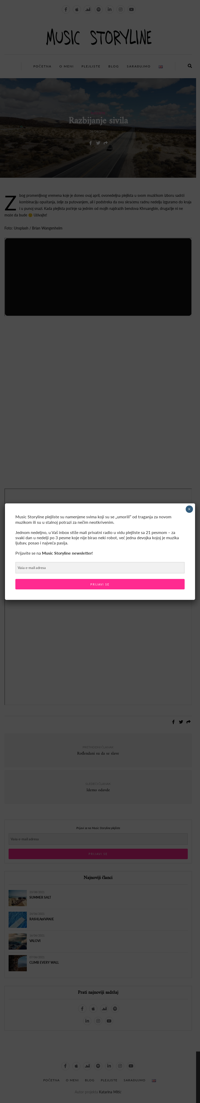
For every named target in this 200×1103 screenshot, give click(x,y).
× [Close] (189, 509)
